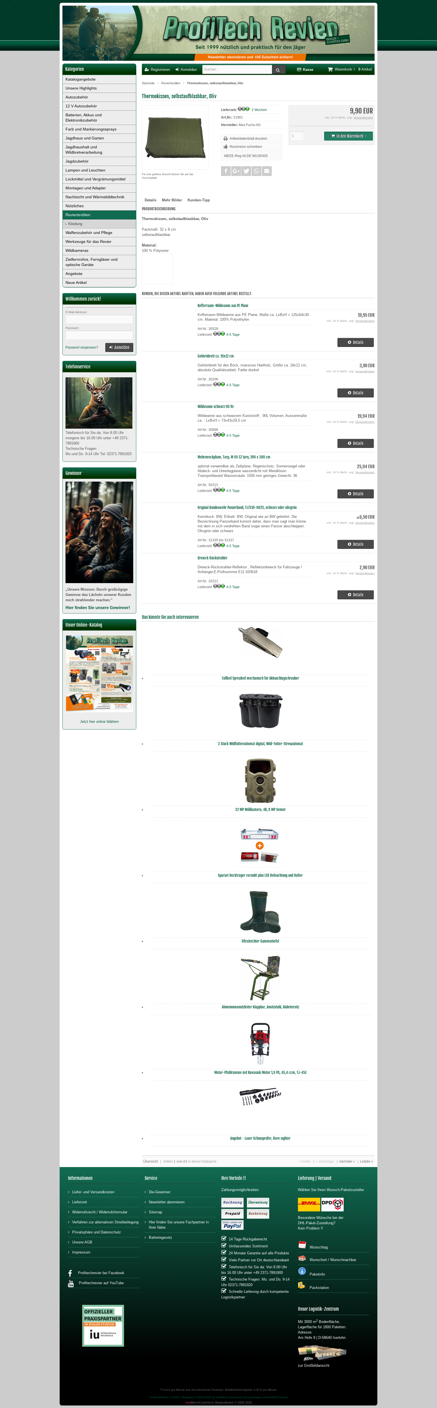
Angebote (73, 273)
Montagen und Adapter (85, 188)
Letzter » (366, 1161)
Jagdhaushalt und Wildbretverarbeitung (83, 149)
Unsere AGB (80, 1242)
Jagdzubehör (77, 161)
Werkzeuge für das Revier (88, 241)
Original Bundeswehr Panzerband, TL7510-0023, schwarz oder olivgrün (247, 507)
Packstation (313, 1286)
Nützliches (74, 206)
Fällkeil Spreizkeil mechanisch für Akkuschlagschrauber (260, 678)
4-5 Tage (233, 335)
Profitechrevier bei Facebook (96, 1273)
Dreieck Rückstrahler (212, 558)
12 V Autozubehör (81, 106)
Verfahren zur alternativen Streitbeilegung (103, 1221)
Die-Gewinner (157, 1191)
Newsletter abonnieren (164, 1201)
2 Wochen (259, 110)
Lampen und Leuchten (85, 170)
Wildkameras (76, 250)
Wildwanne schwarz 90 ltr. (216, 406)
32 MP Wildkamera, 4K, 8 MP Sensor (260, 809)
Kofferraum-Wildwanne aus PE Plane (223, 305)
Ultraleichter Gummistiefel (260, 941)
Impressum (79, 1252)
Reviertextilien (77, 214)
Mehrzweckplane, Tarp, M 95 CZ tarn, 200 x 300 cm (234, 457)
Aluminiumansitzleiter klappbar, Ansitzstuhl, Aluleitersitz (260, 1007)
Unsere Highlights (81, 88)
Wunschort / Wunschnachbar (327, 1258)
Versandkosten (363, 117)
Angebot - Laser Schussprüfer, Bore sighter (260, 1138)
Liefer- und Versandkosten (91, 1191)
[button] (226, 171)
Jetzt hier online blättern (99, 721)
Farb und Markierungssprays (90, 129)
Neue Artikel (76, 282)
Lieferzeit (77, 1201)
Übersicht (150, 1161)
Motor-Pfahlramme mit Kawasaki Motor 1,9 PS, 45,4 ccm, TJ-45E (260, 1072)
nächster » (347, 1161)
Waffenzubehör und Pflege (88, 232)
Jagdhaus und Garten (84, 138)
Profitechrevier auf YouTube (96, 1283)
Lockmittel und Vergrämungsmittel (95, 179)
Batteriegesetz (158, 1237)
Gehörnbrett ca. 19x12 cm (216, 356)
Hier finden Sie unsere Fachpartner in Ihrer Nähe (177, 1224)
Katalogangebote (80, 79)
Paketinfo (311, 1271)
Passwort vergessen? (81, 347)
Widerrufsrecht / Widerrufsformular (97, 1211)
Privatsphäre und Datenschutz (94, 1232)
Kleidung (75, 224)
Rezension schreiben (246, 147)
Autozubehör (76, 97)
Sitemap (153, 1211)
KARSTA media (278, 1397)
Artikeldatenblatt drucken (248, 139)
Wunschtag (313, 1245)
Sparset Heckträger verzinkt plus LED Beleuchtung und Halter (260, 875)
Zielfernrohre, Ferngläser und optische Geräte (91, 262)
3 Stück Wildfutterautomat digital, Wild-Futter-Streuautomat (260, 744)
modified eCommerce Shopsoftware (239, 1397)
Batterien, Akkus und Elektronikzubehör (83, 117)
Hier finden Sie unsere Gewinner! (97, 607)
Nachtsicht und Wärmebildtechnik (94, 197)
